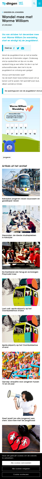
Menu (39, 3)
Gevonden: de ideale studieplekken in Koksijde (19, 237)
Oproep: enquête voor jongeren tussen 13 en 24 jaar (20, 383)
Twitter (18, 48)
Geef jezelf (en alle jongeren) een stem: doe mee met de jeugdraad (18, 420)
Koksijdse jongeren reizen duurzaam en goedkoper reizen (21, 200)
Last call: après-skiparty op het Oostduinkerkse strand (17, 310)
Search (34, 3)
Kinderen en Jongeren (14, 12)
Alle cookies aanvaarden (21, 463)
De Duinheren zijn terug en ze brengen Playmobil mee (20, 273)
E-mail (22, 48)
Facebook (14, 48)
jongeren (7, 157)
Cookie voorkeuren (21, 474)
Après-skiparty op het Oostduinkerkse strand (20, 346)
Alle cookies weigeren (21, 469)
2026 (21, 3)
